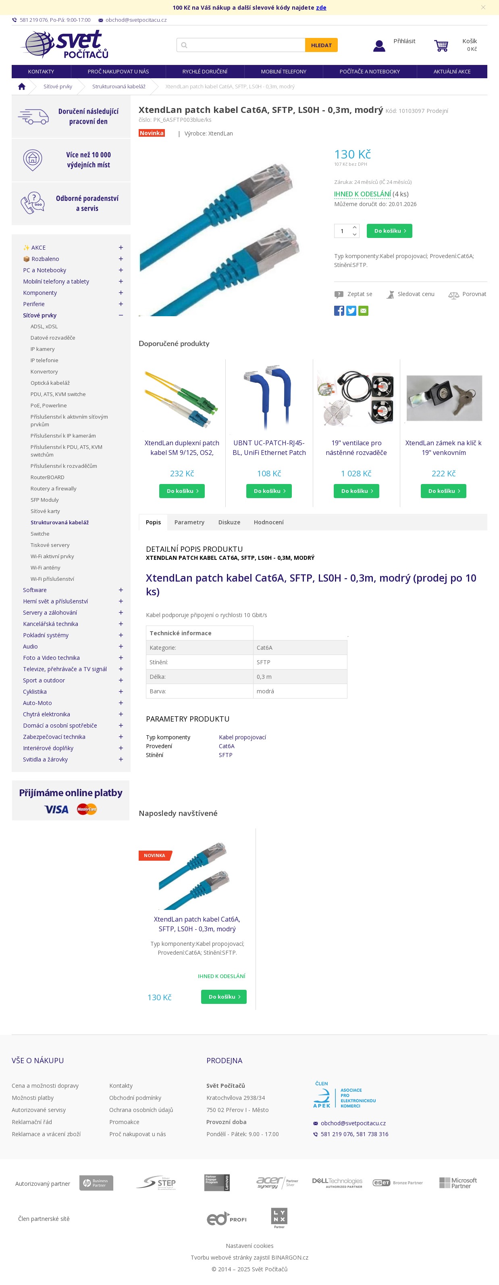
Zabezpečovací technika (54, 737)
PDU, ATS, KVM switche (58, 394)
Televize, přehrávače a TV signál (65, 669)
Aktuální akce (452, 71)
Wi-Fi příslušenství (52, 578)
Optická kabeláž (50, 382)
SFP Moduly (45, 499)
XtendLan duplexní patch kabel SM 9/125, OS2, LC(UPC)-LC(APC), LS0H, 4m (182, 447)
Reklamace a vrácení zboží (46, 1134)
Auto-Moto (37, 703)
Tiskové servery (50, 545)
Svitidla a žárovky (45, 759)
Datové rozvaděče (53, 337)
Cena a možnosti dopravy (45, 1085)
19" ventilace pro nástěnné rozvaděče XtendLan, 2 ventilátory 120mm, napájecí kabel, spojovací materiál (356, 447)
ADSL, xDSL (44, 326)
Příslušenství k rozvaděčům (64, 465)
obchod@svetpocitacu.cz (353, 1123)
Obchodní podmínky (135, 1097)
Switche (40, 533)
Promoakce (124, 1122)
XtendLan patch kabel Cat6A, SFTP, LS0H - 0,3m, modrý (197, 924)
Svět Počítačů (64, 44)
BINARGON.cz (289, 1257)
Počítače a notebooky (370, 71)
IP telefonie (44, 360)
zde (321, 7)
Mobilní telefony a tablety (56, 281)
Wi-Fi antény (45, 567)
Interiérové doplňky (48, 748)
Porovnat (474, 294)
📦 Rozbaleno (41, 259)
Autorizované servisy (39, 1110)
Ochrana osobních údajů (141, 1110)
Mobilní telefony (283, 71)
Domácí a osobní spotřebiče (60, 725)
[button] (182, 491)
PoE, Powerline (49, 405)
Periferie (34, 304)
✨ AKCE (34, 247)
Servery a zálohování (50, 612)
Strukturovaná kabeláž (119, 86)
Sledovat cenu (416, 294)
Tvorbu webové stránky (221, 1257)
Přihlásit (404, 41)
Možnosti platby (33, 1097)
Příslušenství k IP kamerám (63, 435)
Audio (30, 646)
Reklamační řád (32, 1122)
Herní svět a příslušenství (55, 601)
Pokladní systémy (46, 635)
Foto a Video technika (51, 657)
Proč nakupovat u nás (118, 71)
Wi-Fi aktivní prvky (52, 556)
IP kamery (43, 349)
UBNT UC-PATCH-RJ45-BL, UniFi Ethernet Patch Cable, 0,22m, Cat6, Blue (269, 447)
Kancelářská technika (50, 624)
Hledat (321, 45)
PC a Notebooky (44, 270)
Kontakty (41, 71)
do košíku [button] (180, 490)
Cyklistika (35, 691)
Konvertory (44, 371)
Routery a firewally (54, 488)
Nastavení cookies (250, 1246)
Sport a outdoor (44, 680)
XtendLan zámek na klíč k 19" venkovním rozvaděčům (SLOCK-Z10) (443, 447)
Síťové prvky (58, 86)
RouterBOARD (47, 477)
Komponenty (40, 292)
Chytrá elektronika (46, 714)
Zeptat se (359, 294)
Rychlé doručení (205, 71)
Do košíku (387, 230)
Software (35, 590)
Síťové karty (45, 511)
